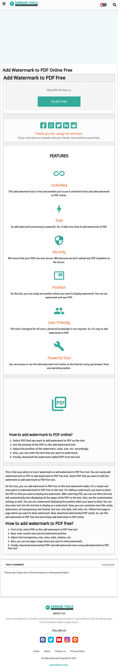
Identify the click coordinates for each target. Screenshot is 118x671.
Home (37, 651)
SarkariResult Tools (59, 665)
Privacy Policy (77, 651)
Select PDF (59, 101)
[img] (43, 125)
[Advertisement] (59, 38)
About (47, 651)
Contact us (60, 651)
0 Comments (108, 564)
